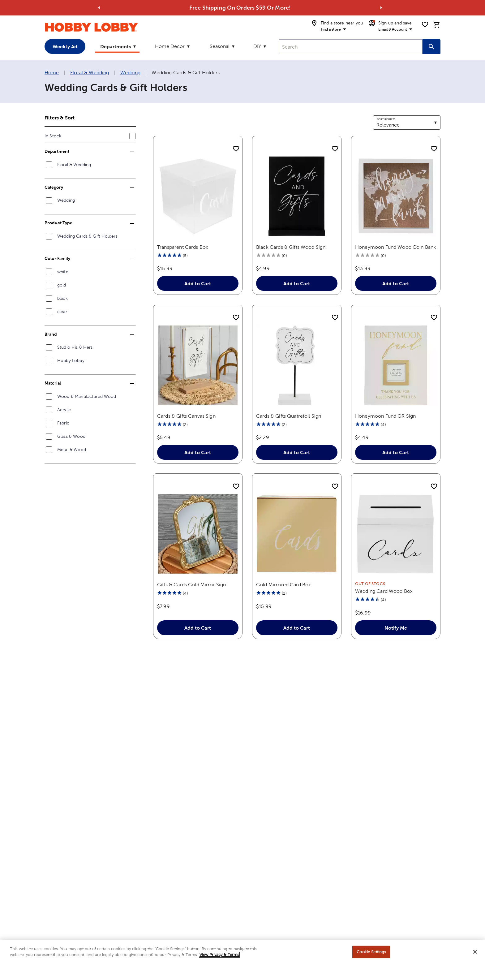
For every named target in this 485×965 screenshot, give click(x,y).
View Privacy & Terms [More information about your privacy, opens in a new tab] (219, 957)
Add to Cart (198, 283)
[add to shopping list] (236, 149)
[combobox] (351, 46)
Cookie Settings (371, 954)
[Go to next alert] (381, 8)
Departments (115, 46)
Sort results (386, 119)
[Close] (475, 955)
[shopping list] (425, 24)
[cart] (436, 24)
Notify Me (395, 628)
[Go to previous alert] (99, 8)
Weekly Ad (65, 46)
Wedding (130, 72)
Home (52, 72)
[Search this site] (431, 46)
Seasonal (220, 46)
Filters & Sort (60, 117)
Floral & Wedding (89, 72)
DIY (257, 46)
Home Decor (170, 46)
